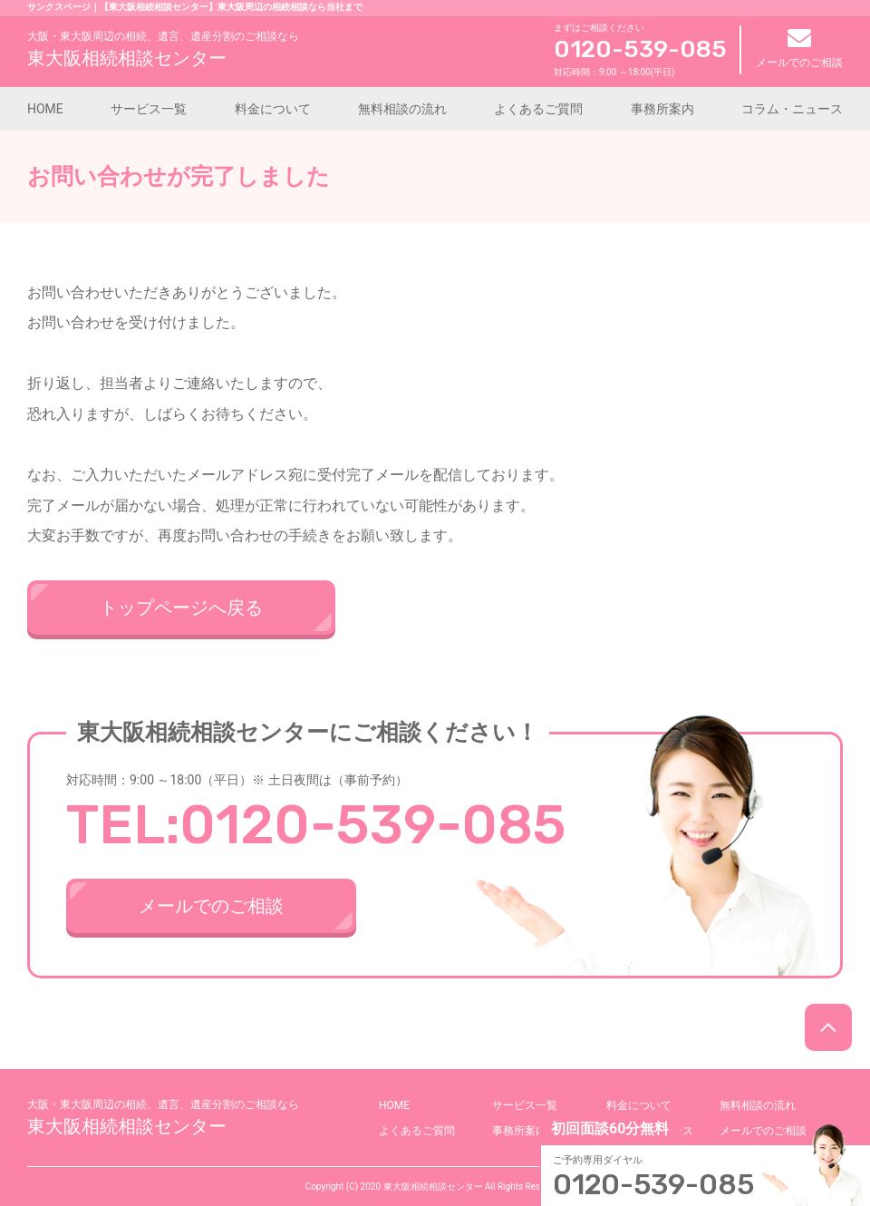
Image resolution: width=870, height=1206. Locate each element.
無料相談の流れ (402, 109)
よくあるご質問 (538, 109)
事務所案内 (662, 109)
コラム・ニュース (792, 109)
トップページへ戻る (181, 607)
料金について (273, 109)
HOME (45, 109)
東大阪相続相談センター (163, 48)
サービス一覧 (149, 109)
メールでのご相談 (799, 49)
